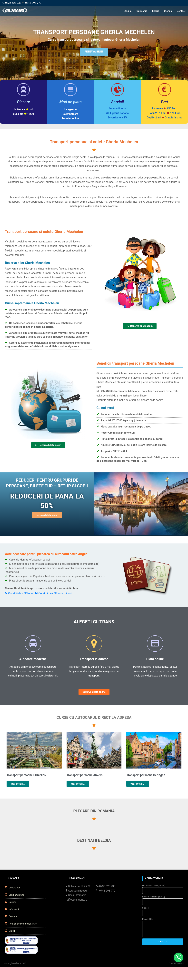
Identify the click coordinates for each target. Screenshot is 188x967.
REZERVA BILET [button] (94, 52)
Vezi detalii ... (17, 783)
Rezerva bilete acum (140, 325)
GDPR (10, 930)
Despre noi (12, 887)
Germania (142, 11)
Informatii (12, 909)
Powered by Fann (176, 963)
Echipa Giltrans (14, 894)
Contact (181, 11)
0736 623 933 (11, 2)
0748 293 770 (33, 2)
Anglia (127, 11)
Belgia (155, 11)
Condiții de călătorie (19, 593)
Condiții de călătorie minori (53, 593)
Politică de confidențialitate (21, 923)
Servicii (10, 901)
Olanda (168, 11)
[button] (178, 957)
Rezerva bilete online (94, 691)
